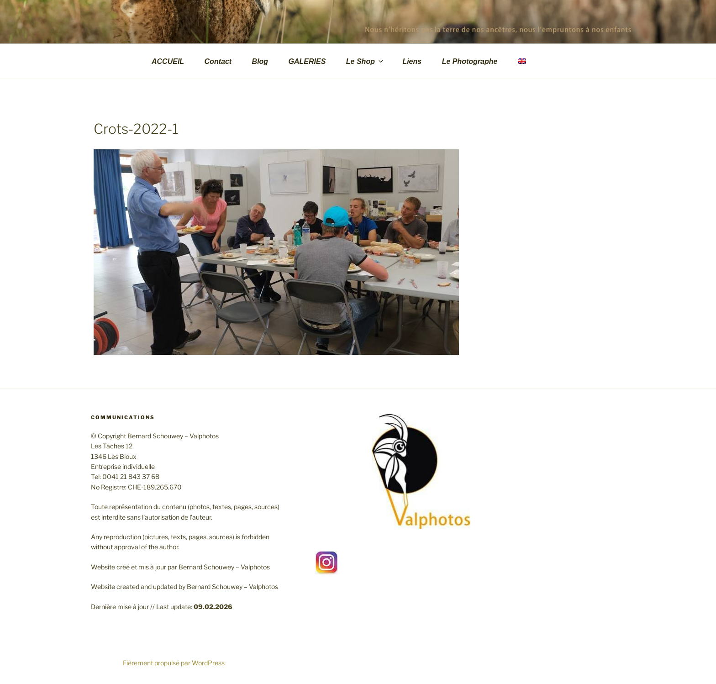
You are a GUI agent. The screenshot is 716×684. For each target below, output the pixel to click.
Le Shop (365, 61)
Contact (218, 61)
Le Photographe (470, 61)
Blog (260, 61)
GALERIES (307, 61)
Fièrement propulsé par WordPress (174, 663)
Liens (411, 61)
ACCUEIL (168, 61)
